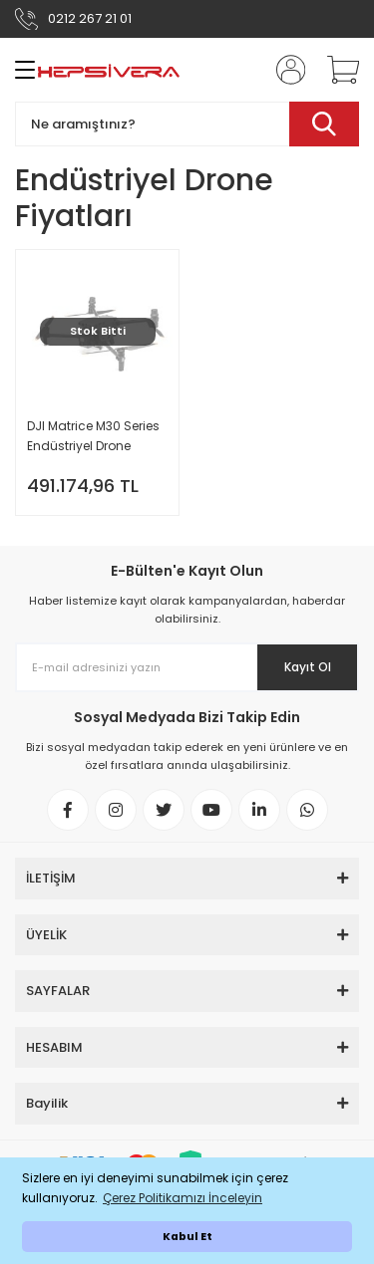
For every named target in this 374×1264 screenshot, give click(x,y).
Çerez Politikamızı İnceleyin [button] (182, 1197)
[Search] (187, 124)
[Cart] (336, 70)
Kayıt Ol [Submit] (307, 666)
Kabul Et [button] (187, 1236)
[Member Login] (284, 70)
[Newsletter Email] (187, 667)
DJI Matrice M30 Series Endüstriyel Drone (93, 435)
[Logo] (109, 70)
